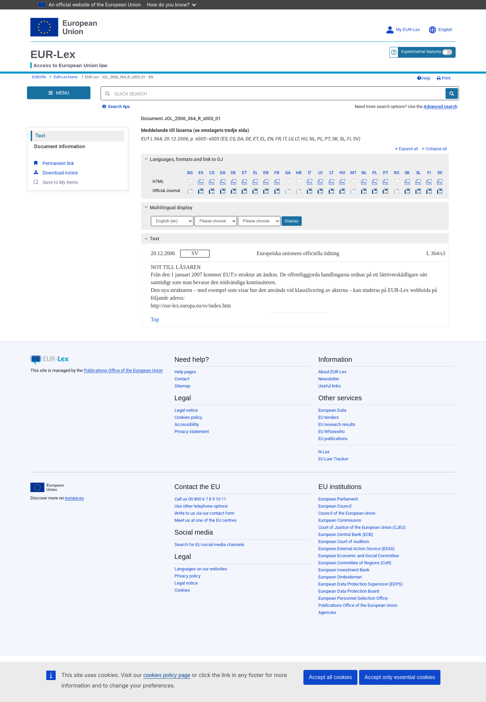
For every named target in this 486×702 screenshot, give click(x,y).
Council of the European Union (346, 513)
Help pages (185, 371)
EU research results (336, 424)
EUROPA (39, 77)
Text (40, 136)
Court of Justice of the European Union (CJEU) (362, 527)
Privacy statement (191, 431)
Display (291, 221)
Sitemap (182, 385)
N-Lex (323, 451)
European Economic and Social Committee (358, 555)
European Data (332, 410)
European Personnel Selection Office (353, 598)
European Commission (339, 520)
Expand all (406, 148)
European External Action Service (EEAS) (356, 548)
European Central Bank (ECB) (345, 534)
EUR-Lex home (66, 77)
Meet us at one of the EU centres (205, 520)
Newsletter (328, 378)
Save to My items (55, 182)
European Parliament (338, 499)
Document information (59, 146)
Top (155, 319)
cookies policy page (166, 675)
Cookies (182, 590)
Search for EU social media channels (209, 544)
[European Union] (47, 487)
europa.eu (74, 498)
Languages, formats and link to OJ (182, 159)
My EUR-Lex (403, 30)
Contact (181, 378)
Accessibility (186, 424)
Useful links (329, 385)
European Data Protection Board (348, 591)
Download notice (55, 172)
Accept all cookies (330, 677)
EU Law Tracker (333, 458)
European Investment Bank (344, 569)
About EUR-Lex (332, 371)
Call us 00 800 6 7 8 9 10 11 (200, 499)
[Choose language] (172, 221)
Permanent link (53, 163)
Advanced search (440, 106)
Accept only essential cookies (399, 677)
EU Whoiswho (331, 431)
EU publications (333, 438)
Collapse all (434, 148)
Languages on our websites (200, 568)
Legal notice (186, 410)
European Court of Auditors (343, 541)
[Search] (452, 93)
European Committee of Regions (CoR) (355, 562)
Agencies (327, 612)
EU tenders (328, 417)
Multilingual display (167, 207)
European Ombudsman (340, 576)
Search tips (116, 106)
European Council (334, 506)
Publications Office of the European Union (123, 370)
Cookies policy (188, 417)
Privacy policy (187, 575)
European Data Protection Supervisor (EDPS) (360, 584)
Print (444, 78)
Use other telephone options (201, 506)
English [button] (440, 30)
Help (423, 78)
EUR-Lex (52, 54)
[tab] (295, 159)
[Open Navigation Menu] (58, 92)
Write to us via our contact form (204, 513)
